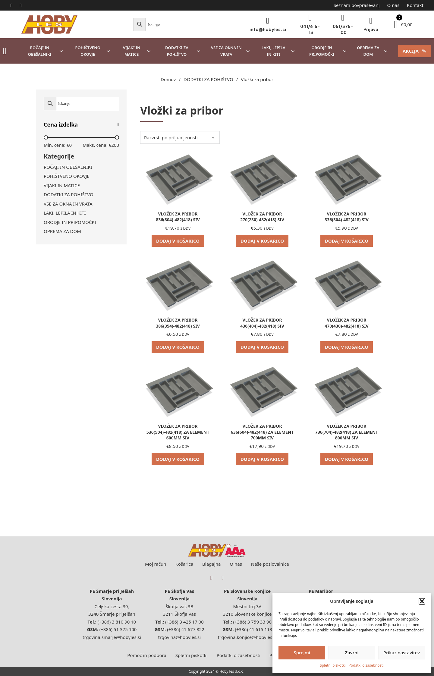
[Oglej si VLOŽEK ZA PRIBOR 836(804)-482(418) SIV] (177, 178)
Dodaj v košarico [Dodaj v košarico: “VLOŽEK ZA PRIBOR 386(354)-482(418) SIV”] (178, 347)
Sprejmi (302, 652)
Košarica (184, 564)
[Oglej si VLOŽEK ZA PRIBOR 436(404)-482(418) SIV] (262, 284)
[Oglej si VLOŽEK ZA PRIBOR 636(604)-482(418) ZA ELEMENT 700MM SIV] (262, 390)
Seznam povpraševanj (357, 5)
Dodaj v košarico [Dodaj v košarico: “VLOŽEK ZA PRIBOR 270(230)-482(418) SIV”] (262, 241)
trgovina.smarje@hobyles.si (112, 637)
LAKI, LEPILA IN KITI (273, 51)
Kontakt (415, 5)
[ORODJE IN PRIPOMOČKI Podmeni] (345, 51)
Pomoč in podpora (146, 655)
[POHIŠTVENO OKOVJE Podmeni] (108, 51)
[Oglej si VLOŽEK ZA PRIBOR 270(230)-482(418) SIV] (262, 178)
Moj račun (155, 564)
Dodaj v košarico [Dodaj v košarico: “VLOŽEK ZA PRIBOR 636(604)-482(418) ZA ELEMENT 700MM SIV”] (262, 459)
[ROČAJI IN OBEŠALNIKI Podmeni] (61, 51)
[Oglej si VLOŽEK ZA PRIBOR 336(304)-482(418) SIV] (346, 178)
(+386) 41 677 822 (185, 629)
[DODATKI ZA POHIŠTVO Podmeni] (198, 51)
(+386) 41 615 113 (253, 629)
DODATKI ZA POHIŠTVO (176, 51)
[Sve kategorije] (4, 51)
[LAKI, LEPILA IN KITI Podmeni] (293, 51)
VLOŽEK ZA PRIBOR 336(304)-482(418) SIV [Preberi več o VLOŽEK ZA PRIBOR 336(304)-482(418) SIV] (346, 217)
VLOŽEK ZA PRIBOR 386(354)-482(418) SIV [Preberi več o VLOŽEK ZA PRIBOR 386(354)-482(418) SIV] (178, 323)
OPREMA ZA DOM (368, 51)
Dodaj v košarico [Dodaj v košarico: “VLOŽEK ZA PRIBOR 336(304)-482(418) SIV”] (346, 241)
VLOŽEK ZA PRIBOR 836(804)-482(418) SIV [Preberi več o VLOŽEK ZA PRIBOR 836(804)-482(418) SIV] (178, 217)
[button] (422, 601)
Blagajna (211, 564)
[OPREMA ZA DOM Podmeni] (386, 51)
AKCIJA (414, 51)
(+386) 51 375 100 (118, 629)
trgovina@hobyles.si (179, 637)
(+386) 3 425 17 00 (184, 622)
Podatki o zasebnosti (366, 665)
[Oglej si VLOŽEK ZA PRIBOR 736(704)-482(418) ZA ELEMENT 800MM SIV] (346, 390)
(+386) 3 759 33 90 (252, 622)
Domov (168, 79)
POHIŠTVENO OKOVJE (87, 51)
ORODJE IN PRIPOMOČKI (321, 51)
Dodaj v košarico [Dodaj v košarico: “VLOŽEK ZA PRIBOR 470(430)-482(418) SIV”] (346, 347)
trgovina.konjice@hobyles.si (247, 637)
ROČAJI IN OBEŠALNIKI (39, 51)
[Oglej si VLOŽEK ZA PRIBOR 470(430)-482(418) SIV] (346, 284)
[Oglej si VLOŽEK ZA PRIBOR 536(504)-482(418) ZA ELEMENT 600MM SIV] (177, 390)
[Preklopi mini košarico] (403, 24)
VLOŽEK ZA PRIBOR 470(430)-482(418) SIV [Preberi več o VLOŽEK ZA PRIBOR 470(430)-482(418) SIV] (346, 323)
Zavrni (352, 652)
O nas (393, 5)
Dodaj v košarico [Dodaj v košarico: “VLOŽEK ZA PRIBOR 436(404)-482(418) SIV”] (262, 347)
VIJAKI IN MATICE (131, 51)
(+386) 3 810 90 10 (117, 622)
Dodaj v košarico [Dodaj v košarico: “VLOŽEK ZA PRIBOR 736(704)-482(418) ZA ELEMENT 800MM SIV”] (346, 459)
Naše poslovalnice (270, 564)
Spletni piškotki (333, 665)
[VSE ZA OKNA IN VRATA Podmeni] (248, 51)
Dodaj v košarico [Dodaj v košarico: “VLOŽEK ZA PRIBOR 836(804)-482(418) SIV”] (178, 241)
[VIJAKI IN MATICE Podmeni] (149, 51)
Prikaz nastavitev (401, 652)
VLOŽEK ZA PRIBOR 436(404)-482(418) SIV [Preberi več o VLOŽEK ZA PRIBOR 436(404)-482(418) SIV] (262, 323)
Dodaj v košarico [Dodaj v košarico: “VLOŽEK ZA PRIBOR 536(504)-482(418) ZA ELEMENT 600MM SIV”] (178, 459)
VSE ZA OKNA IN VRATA (226, 51)
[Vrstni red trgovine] (180, 137)
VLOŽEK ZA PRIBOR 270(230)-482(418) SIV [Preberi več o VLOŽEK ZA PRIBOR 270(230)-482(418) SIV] (262, 217)
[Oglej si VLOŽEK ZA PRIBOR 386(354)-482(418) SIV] (177, 284)
